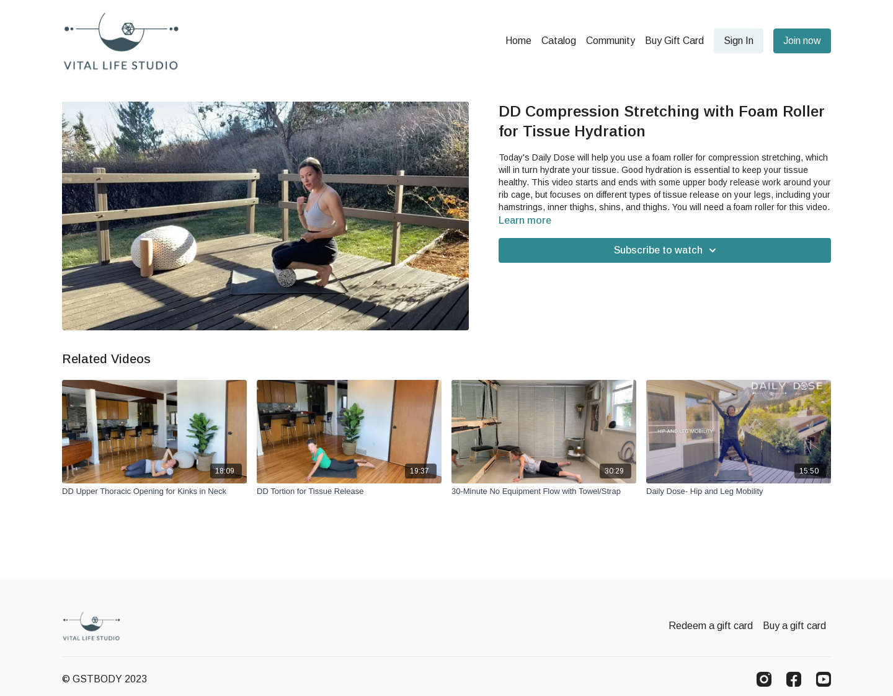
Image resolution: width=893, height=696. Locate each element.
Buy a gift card (794, 625)
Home (518, 40)
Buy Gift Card (674, 40)
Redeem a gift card (711, 625)
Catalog (558, 40)
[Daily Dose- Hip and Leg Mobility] (738, 491)
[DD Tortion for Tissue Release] (349, 491)
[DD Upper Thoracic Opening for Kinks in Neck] (154, 491)
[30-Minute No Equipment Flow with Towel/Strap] (543, 491)
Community (610, 40)
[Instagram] (764, 679)
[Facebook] (793, 679)
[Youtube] (823, 679)
